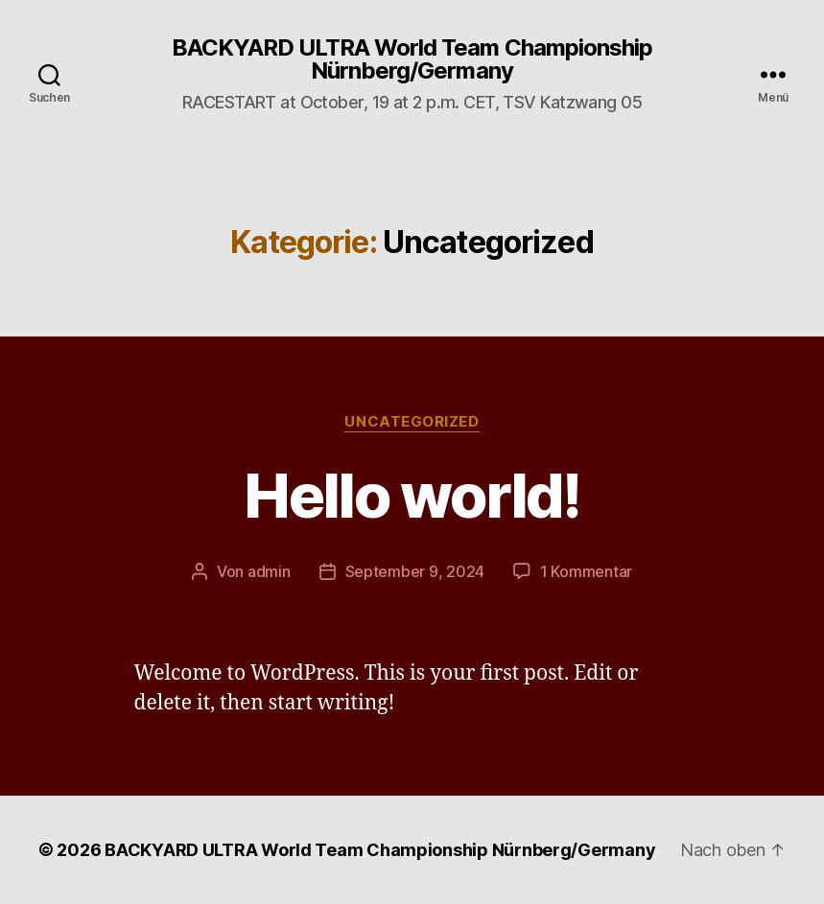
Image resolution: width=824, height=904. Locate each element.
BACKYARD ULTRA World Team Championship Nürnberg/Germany (411, 59)
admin (269, 571)
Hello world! (411, 495)
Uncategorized (411, 421)
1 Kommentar (586, 571)
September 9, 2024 (414, 571)
